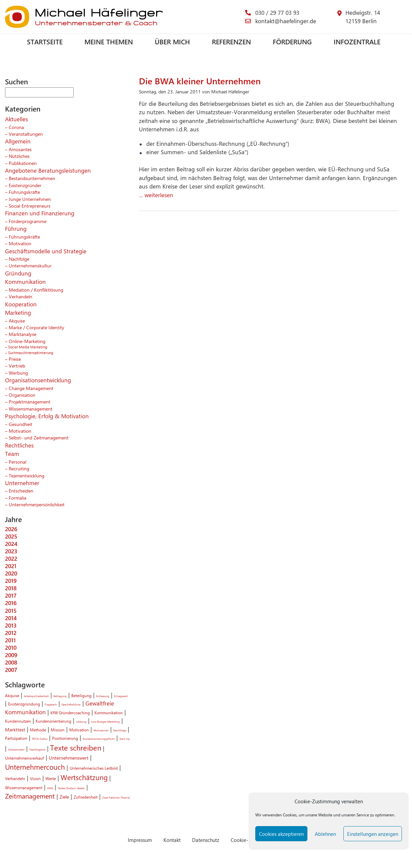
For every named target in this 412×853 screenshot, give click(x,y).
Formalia (17, 498)
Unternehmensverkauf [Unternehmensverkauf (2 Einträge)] (24, 758)
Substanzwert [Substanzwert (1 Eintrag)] (16, 749)
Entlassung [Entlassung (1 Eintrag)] (102, 696)
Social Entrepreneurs (29, 206)
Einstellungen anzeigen (372, 833)
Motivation (20, 243)
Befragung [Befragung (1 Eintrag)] (60, 696)
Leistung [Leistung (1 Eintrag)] (81, 721)
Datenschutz (205, 839)
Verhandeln (20, 296)
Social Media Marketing (27, 346)
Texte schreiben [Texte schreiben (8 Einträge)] (75, 747)
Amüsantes (20, 149)
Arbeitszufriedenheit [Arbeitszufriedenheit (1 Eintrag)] (36, 696)
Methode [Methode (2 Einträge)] (38, 729)
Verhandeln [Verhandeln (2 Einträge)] (15, 778)
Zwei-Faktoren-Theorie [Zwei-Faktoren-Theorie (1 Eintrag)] (116, 797)
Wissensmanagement (30, 409)
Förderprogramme (27, 221)
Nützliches (19, 156)
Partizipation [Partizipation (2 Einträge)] (16, 738)
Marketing (18, 312)
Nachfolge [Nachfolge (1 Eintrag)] (119, 730)
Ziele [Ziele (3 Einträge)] (64, 796)
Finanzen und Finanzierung (39, 213)
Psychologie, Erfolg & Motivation (47, 416)
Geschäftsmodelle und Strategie (45, 251)
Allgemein (18, 141)
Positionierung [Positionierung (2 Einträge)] (65, 738)
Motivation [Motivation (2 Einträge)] (79, 729)
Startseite (45, 41)
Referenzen (231, 41)
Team (12, 453)
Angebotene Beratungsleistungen (48, 170)
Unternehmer (22, 482)
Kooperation (21, 304)
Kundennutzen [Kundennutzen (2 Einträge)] (18, 721)
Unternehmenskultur (30, 265)
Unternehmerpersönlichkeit (37, 504)
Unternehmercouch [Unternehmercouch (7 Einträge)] (35, 766)
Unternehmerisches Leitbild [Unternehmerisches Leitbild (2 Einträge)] (94, 768)
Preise (15, 359)
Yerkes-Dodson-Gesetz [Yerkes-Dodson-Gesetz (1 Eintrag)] (71, 788)
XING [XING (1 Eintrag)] (50, 788)
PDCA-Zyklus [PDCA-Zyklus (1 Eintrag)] (39, 738)
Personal (17, 462)
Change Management (31, 388)
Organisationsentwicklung (38, 380)
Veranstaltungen (26, 134)
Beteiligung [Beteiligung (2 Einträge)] (81, 695)
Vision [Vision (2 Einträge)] (35, 778)
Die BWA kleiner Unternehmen (200, 80)
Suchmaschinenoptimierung (30, 352)
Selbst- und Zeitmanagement (39, 437)
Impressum (140, 839)
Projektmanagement (29, 401)
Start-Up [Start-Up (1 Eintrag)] (124, 738)
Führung (16, 228)
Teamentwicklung (26, 475)
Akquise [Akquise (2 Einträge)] (12, 695)
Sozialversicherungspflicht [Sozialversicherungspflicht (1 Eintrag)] (99, 738)
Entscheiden (21, 490)
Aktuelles (16, 119)
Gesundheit (20, 424)
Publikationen (23, 163)
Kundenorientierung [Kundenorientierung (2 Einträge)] (53, 721)
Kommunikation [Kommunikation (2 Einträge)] (109, 712)
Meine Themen (108, 41)
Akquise (17, 320)
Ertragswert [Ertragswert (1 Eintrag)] (121, 696)
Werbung (18, 373)
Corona (16, 127)
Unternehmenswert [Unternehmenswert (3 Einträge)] (68, 757)
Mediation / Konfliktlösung (36, 290)
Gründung (18, 273)
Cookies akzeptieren (281, 833)
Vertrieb (17, 365)
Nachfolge (19, 259)
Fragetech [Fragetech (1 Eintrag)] (51, 704)
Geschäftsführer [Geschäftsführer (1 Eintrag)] (71, 704)
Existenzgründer (25, 185)
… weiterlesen (156, 195)
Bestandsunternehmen (32, 178)
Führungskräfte (24, 192)
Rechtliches (19, 445)
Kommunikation (25, 281)
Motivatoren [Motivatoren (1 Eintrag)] (101, 730)
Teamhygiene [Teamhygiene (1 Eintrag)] (37, 749)
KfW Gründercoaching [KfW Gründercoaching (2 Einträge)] (70, 712)
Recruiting (19, 468)
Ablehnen (325, 833)
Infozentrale (357, 41)
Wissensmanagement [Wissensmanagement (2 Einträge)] (23, 787)
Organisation (22, 395)
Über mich (172, 41)
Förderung (292, 41)
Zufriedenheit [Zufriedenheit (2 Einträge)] (86, 797)
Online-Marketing (27, 341)
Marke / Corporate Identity (36, 327)
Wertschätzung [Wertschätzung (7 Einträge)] (84, 777)
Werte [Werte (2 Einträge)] (50, 778)
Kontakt (172, 839)
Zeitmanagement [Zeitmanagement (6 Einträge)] (30, 796)
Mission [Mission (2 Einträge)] (58, 729)
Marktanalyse (22, 334)
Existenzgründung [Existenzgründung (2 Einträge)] (24, 704)
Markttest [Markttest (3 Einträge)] (15, 729)
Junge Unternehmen (30, 199)
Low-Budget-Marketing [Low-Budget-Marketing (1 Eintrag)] (105, 721)
